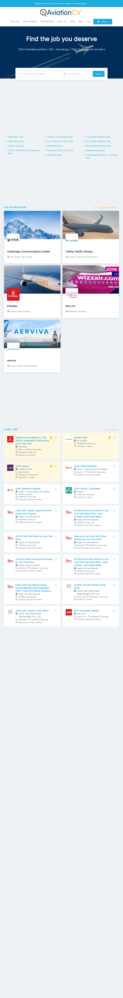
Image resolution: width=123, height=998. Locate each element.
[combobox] (40, 74)
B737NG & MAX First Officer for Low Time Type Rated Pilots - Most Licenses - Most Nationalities (91, 513)
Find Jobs (15, 21)
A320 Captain (22, 466)
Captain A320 (80, 437)
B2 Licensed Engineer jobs (98, 146)
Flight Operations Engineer (28, 488)
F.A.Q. (88, 21)
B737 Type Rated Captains (86, 610)
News (72, 21)
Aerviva (11, 360)
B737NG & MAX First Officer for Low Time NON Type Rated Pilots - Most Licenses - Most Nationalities (91, 562)
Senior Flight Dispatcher (85, 466)
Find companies (30, 21)
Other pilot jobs (54, 155)
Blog (81, 21)
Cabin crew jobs (15, 146)
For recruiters (47, 21)
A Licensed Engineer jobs (98, 137)
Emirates (12, 306)
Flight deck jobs (15, 137)
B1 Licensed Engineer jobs (98, 141)
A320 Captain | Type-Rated (87, 488)
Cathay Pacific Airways (79, 251)
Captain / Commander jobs (60, 137)
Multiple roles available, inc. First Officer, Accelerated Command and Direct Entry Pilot (32, 440)
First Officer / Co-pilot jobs (60, 141)
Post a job (62, 21)
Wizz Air (70, 306)
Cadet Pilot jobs (54, 146)
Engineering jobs (16, 141)
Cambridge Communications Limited (28, 251)
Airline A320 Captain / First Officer (31, 610)
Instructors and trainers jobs (60, 150)
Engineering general (95, 150)
